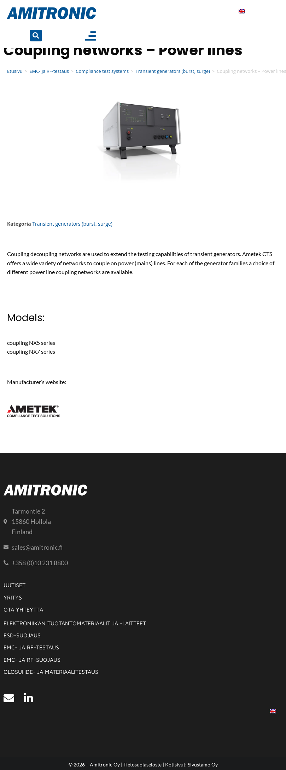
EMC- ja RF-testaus (49, 71)
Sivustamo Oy (203, 765)
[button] (36, 35)
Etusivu (15, 71)
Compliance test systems (102, 71)
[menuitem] (242, 11)
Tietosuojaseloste (142, 765)
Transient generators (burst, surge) (173, 71)
